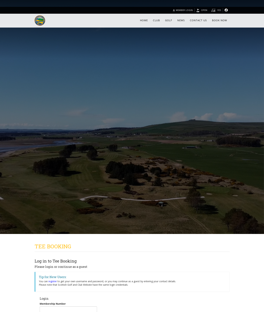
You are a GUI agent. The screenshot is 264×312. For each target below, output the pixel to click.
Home (144, 20)
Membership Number (53, 303)
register (52, 281)
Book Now (219, 20)
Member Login (183, 10)
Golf (168, 20)
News (181, 20)
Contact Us (198, 20)
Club (156, 20)
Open (204, 10)
